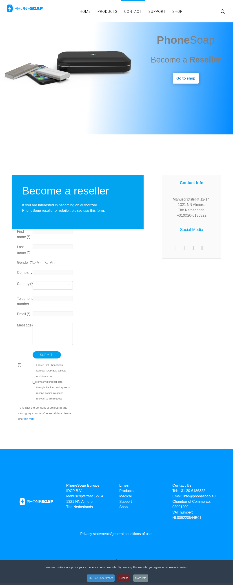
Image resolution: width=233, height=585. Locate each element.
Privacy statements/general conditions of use (116, 534)
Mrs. (52, 263)
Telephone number (23, 301)
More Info (140, 580)
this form (29, 419)
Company (23, 272)
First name (23, 234)
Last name (23, 249)
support (157, 11)
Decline (124, 580)
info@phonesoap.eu (199, 496)
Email (23, 314)
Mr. (39, 263)
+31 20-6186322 (192, 491)
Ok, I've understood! (101, 580)
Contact (133, 11)
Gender (23, 262)
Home (85, 11)
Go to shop (185, 78)
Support (125, 501)
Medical (125, 496)
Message (23, 325)
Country (23, 284)
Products (108, 11)
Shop (177, 11)
